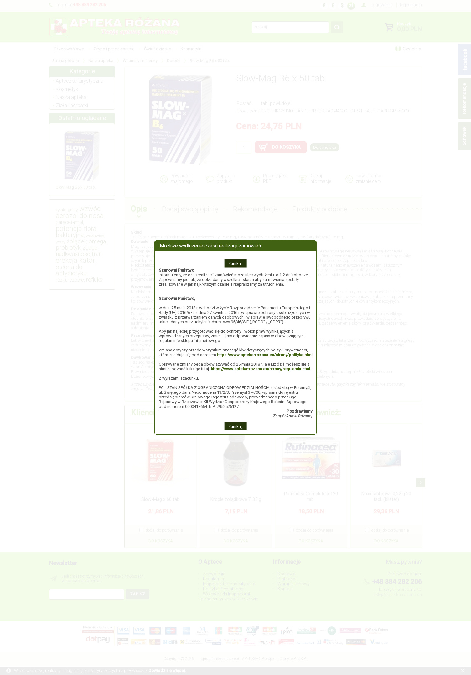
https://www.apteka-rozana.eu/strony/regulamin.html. (261, 368)
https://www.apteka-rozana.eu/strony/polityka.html (264, 354)
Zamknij (235, 263)
